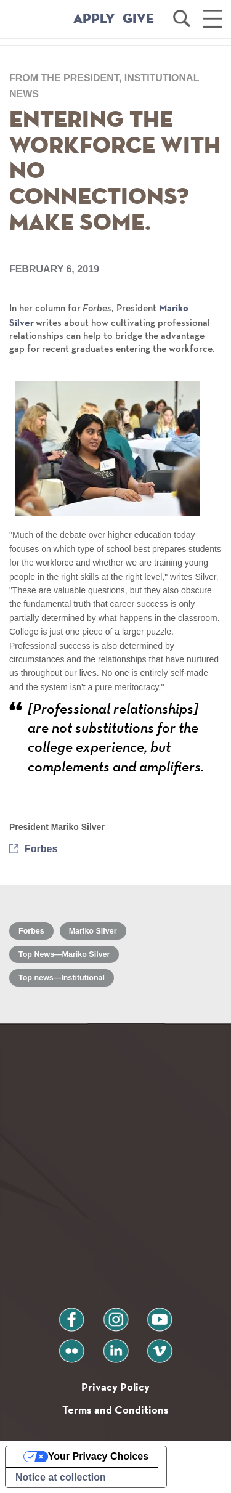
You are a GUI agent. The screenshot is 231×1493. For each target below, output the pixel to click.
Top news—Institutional (61, 978)
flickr (71, 1346)
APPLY (94, 19)
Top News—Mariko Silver (64, 954)
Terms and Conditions (115, 1409)
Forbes (41, 849)
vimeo (159, 1346)
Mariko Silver (93, 931)
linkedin (115, 1346)
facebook (71, 1315)
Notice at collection (60, 1477)
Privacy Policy (115, 1387)
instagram (115, 1315)
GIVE (138, 19)
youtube (159, 1315)
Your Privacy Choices (98, 1456)
